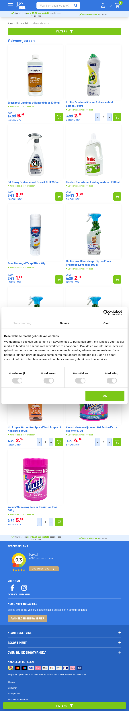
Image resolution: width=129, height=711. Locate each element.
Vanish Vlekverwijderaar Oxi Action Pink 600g (32, 508)
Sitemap (11, 682)
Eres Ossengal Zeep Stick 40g (27, 263)
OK (105, 395)
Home (10, 23)
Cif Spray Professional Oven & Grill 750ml (33, 182)
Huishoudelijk (23, 23)
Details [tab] (64, 323)
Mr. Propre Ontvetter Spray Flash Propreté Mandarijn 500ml (34, 429)
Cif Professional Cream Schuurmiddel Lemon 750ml (89, 104)
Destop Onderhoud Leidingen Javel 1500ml (93, 182)
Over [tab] (106, 323)
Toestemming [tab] (23, 323)
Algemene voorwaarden (18, 699)
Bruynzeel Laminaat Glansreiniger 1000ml (34, 102)
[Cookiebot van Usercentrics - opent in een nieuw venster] (109, 312)
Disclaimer (12, 687)
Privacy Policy (14, 693)
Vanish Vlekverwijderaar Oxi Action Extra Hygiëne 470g (91, 429)
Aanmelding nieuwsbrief (27, 618)
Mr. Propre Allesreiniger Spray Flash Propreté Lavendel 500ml (88, 263)
